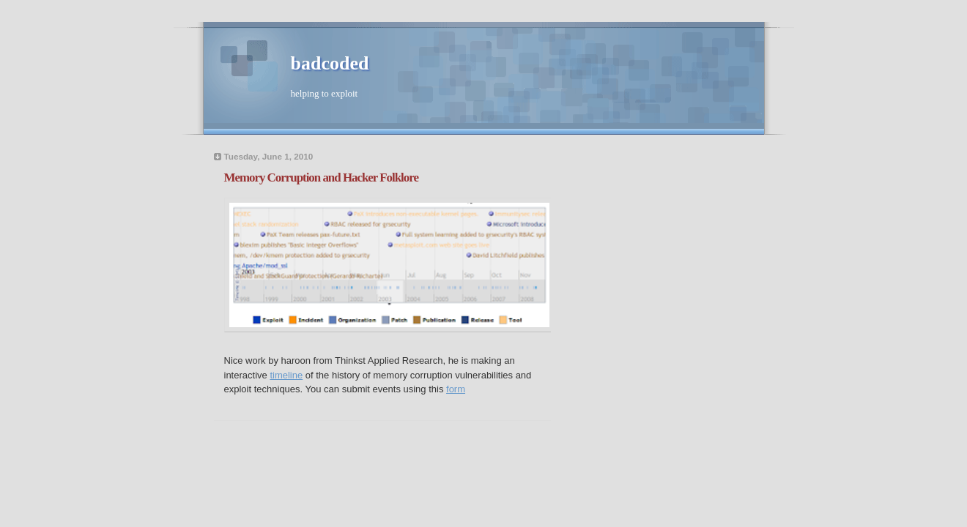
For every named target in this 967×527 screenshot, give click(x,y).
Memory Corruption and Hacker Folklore (321, 177)
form (455, 389)
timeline (286, 375)
